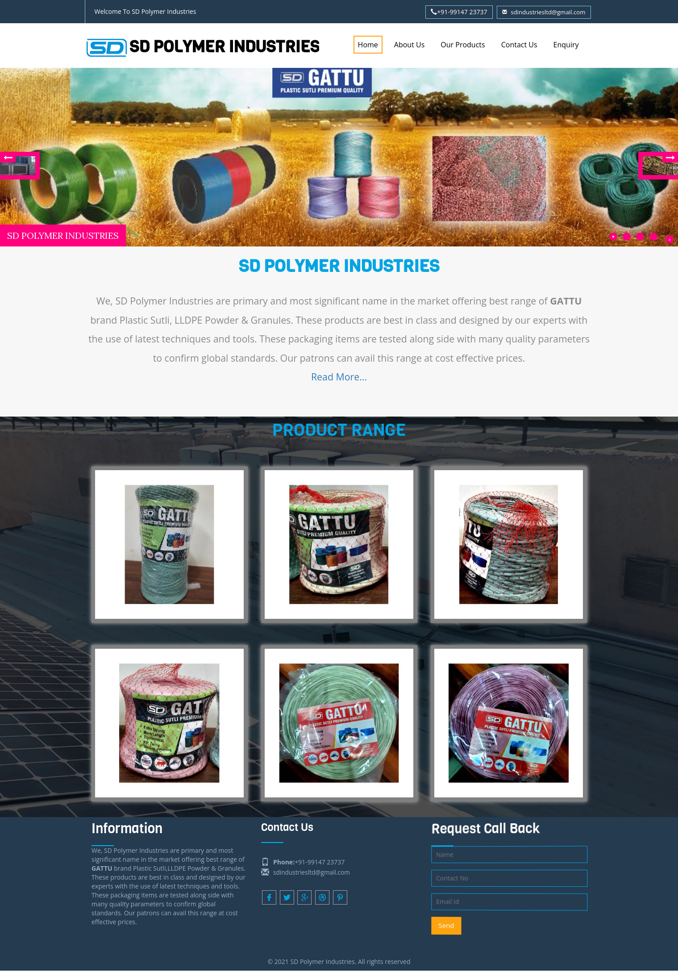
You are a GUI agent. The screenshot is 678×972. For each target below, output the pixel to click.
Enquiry (566, 45)
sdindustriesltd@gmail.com (542, 12)
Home (368, 45)
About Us (409, 45)
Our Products (463, 45)
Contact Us (519, 45)
